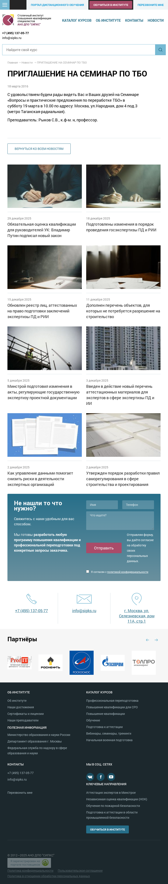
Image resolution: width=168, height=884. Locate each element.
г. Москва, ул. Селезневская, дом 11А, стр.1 (136, 616)
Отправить (104, 548)
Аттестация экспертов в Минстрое (111, 792)
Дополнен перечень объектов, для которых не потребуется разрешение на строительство (123, 311)
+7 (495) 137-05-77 (15, 33)
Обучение (93, 720)
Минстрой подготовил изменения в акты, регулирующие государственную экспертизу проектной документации (43, 392)
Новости (156, 20)
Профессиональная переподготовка (112, 700)
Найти (160, 49)
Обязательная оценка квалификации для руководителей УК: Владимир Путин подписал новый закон (41, 229)
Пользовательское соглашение (80, 870)
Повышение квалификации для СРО (112, 707)
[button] (5, 5)
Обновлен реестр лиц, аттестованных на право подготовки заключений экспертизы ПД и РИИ (42, 311)
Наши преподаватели (22, 720)
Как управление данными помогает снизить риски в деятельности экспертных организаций (40, 478)
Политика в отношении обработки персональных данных (48, 876)
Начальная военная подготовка (109, 740)
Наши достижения (20, 707)
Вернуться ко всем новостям (39, 149)
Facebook (101, 777)
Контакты (134, 20)
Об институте (108, 20)
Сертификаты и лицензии (25, 714)
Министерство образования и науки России (38, 735)
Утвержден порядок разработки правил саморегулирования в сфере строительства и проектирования (123, 478)
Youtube (111, 777)
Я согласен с (117, 572)
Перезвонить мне (19, 792)
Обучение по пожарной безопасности (113, 806)
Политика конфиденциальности (30, 870)
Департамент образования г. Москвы (34, 741)
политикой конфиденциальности (127, 572)
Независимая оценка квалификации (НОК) (116, 799)
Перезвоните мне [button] (151, 5)
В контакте (90, 777)
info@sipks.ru (11, 38)
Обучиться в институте (110, 5)
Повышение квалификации (105, 714)
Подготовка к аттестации (104, 727)
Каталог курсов (76, 20)
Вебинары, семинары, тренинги (108, 733)
